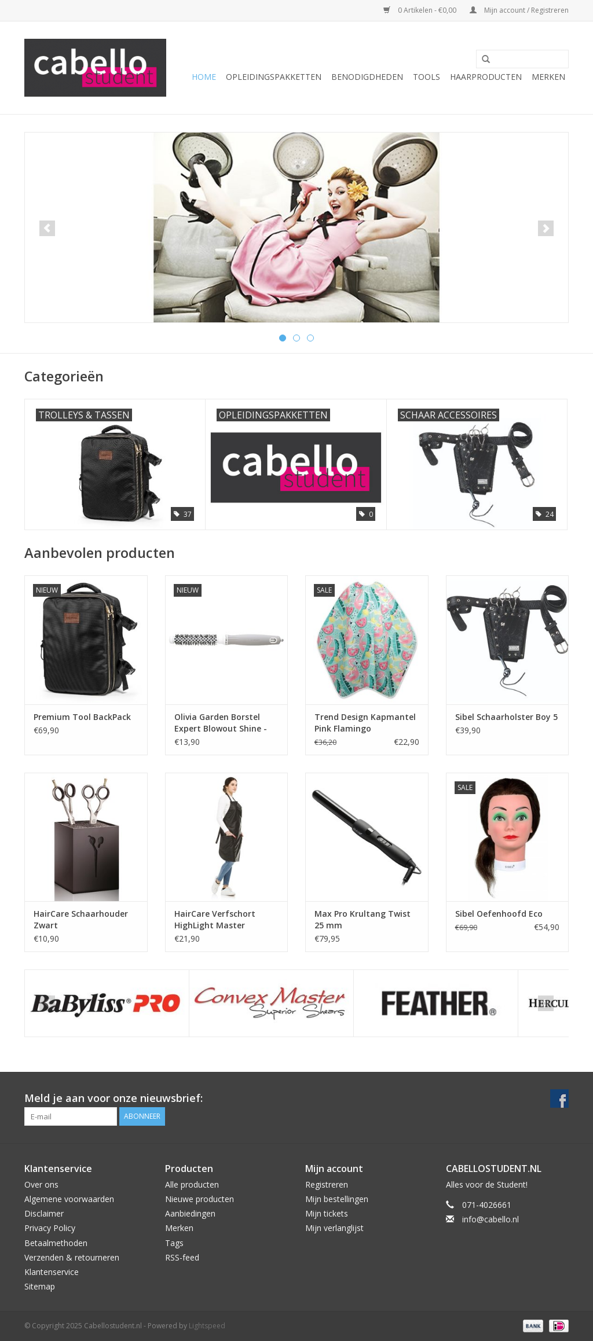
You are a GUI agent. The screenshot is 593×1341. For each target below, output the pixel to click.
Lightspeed (207, 1326)
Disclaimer (44, 1213)
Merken (548, 76)
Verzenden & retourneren (71, 1257)
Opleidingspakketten (273, 76)
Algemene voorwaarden (69, 1198)
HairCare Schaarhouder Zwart (81, 919)
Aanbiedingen (190, 1213)
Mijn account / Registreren (519, 10)
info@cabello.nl (490, 1219)
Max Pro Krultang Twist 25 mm (362, 919)
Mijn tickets (326, 1213)
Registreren (326, 1184)
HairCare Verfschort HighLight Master (214, 919)
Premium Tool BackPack (82, 716)
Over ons (41, 1184)
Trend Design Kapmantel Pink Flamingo (365, 722)
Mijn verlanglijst (334, 1227)
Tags (174, 1242)
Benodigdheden (367, 76)
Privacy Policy (49, 1227)
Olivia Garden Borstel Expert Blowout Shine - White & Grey (220, 722)
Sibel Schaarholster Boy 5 (506, 716)
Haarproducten (486, 76)
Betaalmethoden (55, 1242)
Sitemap (39, 1286)
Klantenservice (51, 1271)
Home (204, 76)
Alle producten (192, 1184)
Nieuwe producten (199, 1198)
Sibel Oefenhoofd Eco (499, 913)
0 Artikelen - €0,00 (420, 10)
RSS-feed (182, 1257)
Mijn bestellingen (336, 1198)
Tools (426, 76)
